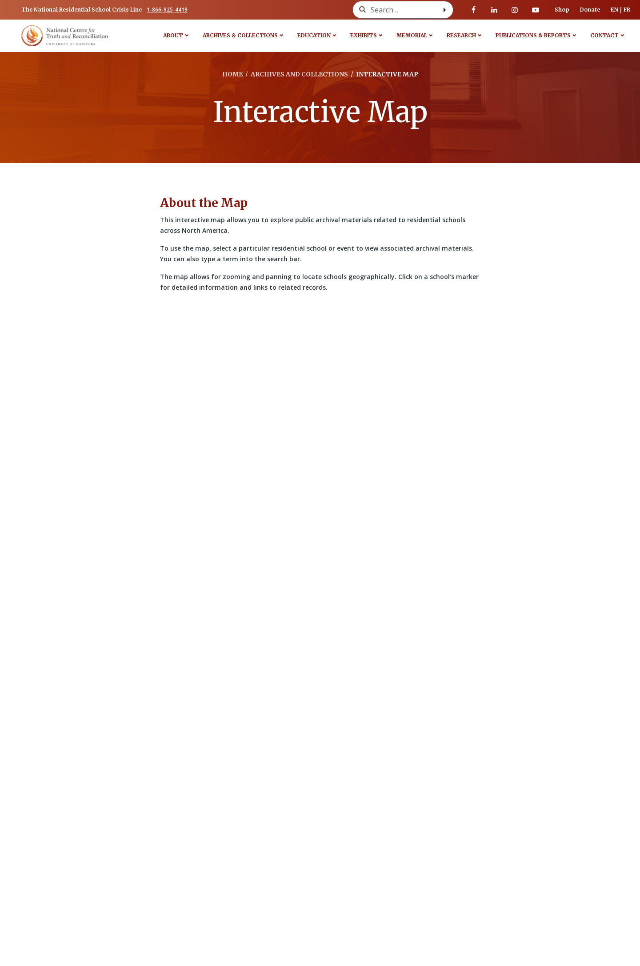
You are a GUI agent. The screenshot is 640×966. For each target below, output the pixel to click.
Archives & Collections (240, 35)
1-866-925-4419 (167, 9)
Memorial (411, 35)
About (173, 35)
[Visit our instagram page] (515, 9)
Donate (590, 9)
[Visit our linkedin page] (494, 9)
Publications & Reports (533, 35)
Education (314, 35)
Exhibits (363, 35)
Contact (604, 35)
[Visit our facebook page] (474, 9)
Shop (562, 9)
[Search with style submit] (445, 10)
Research (461, 35)
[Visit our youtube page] (535, 9)
